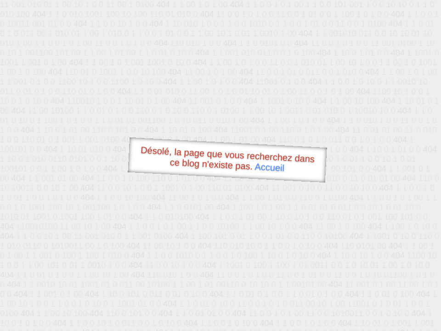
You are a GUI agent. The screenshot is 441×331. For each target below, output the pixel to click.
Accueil (269, 167)
